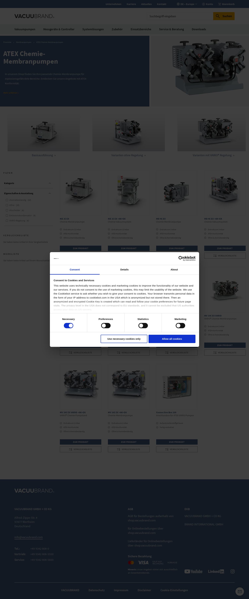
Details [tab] (124, 269)
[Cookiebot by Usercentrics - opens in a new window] (180, 258)
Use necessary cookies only (124, 338)
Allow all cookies (172, 338)
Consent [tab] (75, 269)
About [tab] (174, 269)
